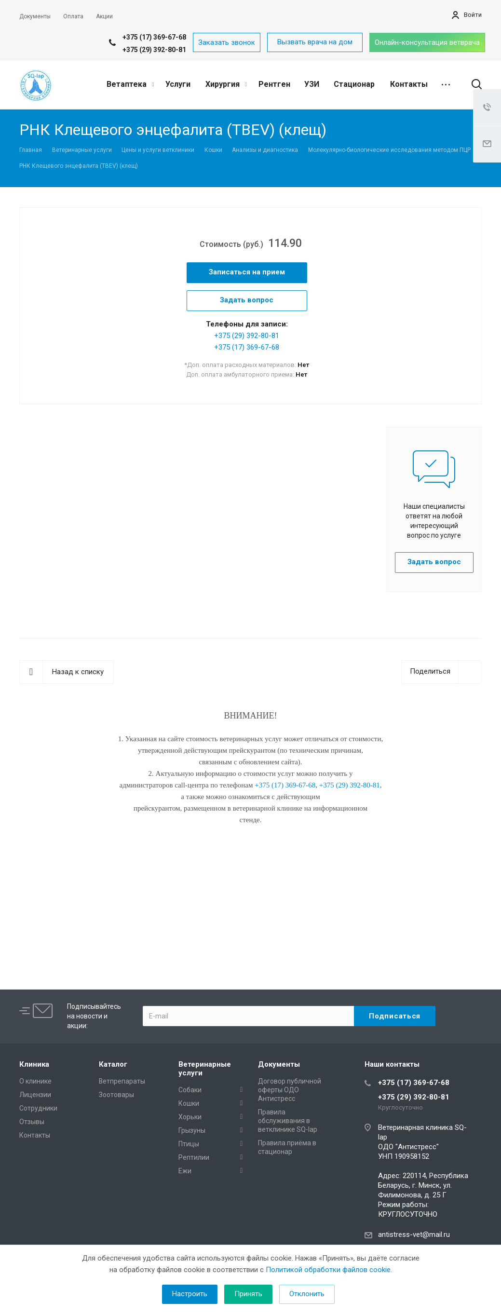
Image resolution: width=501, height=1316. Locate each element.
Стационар (354, 84)
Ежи (184, 1171)
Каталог (113, 1064)
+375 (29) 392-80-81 (154, 50)
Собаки (190, 1090)
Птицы (188, 1144)
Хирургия (226, 84)
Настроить (189, 1293)
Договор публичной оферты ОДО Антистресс (289, 1089)
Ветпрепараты (122, 1081)
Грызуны (191, 1130)
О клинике (35, 1081)
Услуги (177, 84)
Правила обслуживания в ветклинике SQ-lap (287, 1120)
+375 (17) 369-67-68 (154, 37)
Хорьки (190, 1117)
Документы (279, 1064)
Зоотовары (116, 1095)
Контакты (409, 84)
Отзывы (31, 1122)
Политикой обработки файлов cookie (328, 1269)
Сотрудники (38, 1108)
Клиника (34, 1064)
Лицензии (35, 1095)
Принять (248, 1293)
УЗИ (311, 84)
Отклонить (307, 1293)
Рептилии (193, 1157)
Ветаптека (130, 84)
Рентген (274, 84)
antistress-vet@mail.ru (414, 1234)
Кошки (188, 1103)
